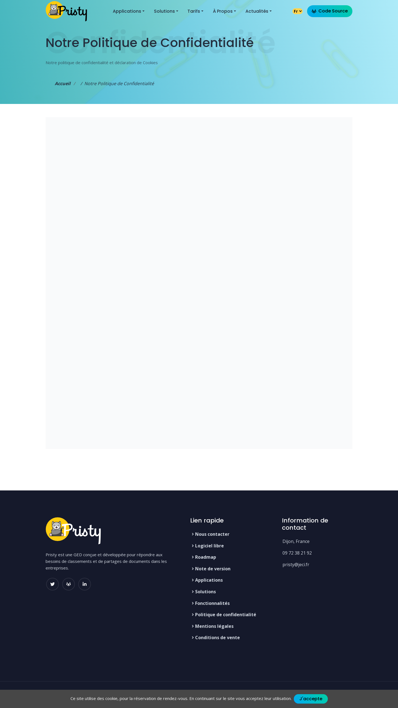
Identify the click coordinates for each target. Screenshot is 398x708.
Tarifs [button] (193, 11)
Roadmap (205, 557)
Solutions (205, 592)
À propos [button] (223, 11)
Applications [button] (127, 11)
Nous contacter (212, 534)
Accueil (62, 83)
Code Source (330, 11)
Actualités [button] (256, 11)
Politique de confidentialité (225, 615)
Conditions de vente (217, 637)
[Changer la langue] (297, 11)
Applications (209, 580)
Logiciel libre (209, 546)
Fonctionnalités (212, 603)
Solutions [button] (164, 11)
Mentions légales (214, 626)
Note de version (213, 569)
